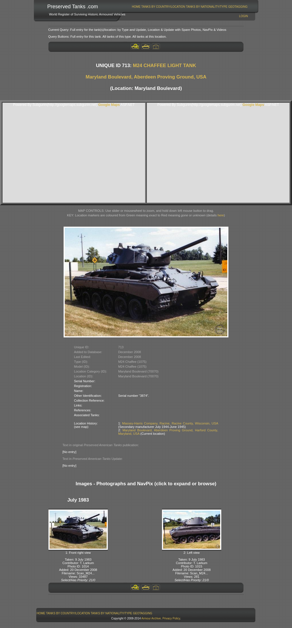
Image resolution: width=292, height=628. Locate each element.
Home (136, 6)
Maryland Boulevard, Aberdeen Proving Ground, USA (146, 77)
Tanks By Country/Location (163, 6)
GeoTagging (238, 6)
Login (243, 16)
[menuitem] (136, 7)
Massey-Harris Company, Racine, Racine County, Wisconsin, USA (170, 423)
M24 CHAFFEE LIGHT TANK (164, 65)
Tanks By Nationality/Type (206, 6)
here (221, 215)
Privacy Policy (171, 618)
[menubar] (189, 7)
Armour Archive (151, 618)
